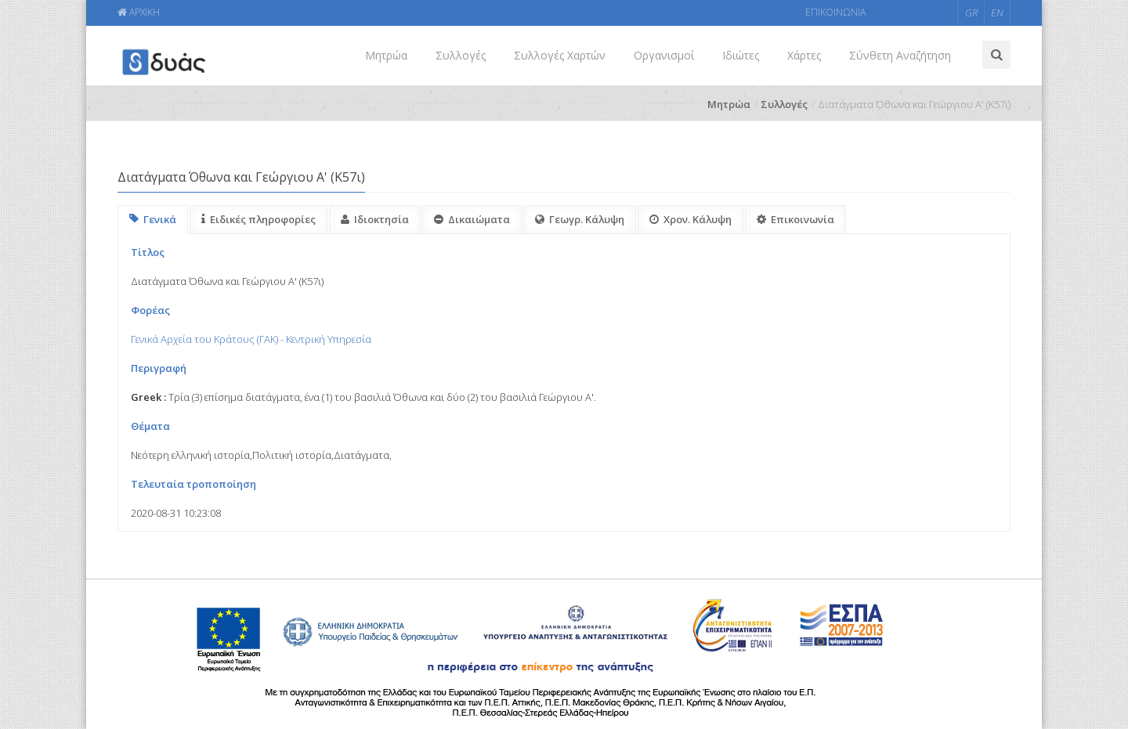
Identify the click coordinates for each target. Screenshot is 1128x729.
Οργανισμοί (664, 55)
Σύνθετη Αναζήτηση (900, 55)
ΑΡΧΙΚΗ (139, 12)
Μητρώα (386, 55)
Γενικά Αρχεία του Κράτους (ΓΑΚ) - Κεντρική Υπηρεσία (251, 339)
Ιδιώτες (740, 55)
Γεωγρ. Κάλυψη (579, 219)
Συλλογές (461, 55)
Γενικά (152, 219)
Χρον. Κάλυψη (690, 219)
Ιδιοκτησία (375, 219)
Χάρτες (804, 55)
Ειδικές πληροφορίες (258, 219)
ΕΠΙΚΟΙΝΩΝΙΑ (835, 12)
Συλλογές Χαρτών (560, 55)
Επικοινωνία (795, 219)
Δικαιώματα (472, 219)
